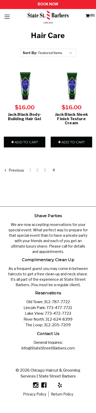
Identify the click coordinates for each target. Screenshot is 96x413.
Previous (14, 170)
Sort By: (30, 53)
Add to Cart (24, 142)
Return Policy (62, 394)
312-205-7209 (57, 325)
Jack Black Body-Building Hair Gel (24, 116)
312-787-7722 (57, 302)
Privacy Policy (34, 394)
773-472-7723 (58, 313)
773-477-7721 (59, 307)
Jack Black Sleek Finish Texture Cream (71, 118)
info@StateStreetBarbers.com (48, 348)
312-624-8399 (58, 319)
